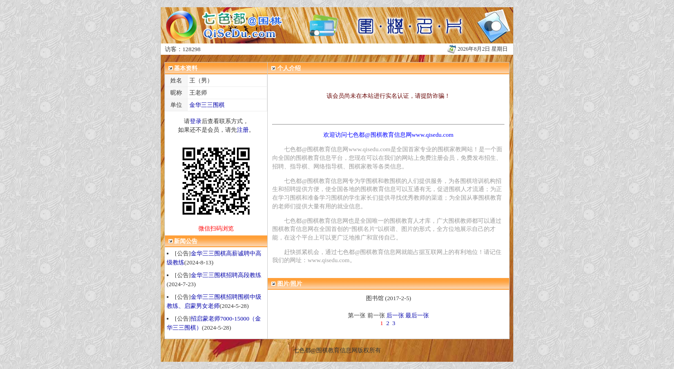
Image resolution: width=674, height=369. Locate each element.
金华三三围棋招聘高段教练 (226, 275)
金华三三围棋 (207, 104)
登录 (196, 121)
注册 (243, 129)
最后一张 (417, 315)
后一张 (395, 315)
